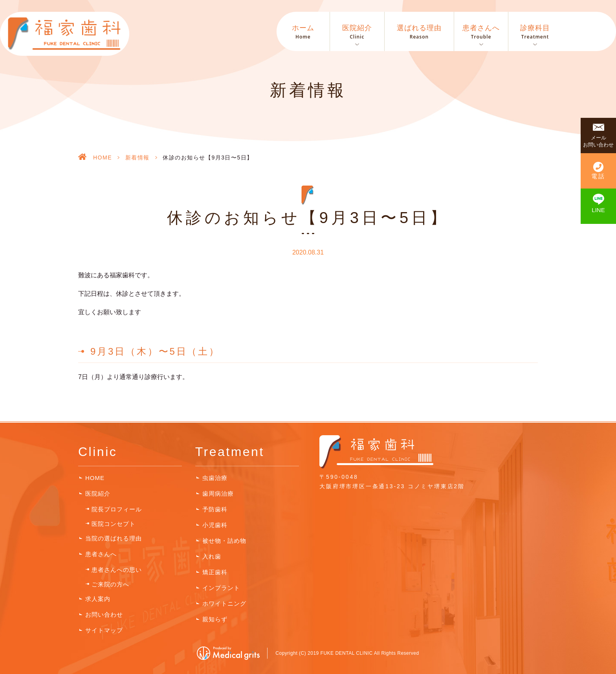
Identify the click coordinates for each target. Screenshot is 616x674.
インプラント (221, 587)
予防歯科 (214, 509)
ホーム (303, 32)
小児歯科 (214, 525)
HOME (102, 157)
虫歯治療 (214, 477)
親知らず (214, 619)
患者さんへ (101, 554)
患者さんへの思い (117, 569)
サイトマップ (104, 630)
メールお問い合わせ (598, 141)
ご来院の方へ (110, 584)
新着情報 (137, 157)
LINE (598, 210)
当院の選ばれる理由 (113, 538)
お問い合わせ (104, 614)
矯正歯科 (214, 572)
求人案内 (97, 598)
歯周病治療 (218, 493)
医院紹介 (97, 493)
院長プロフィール (117, 509)
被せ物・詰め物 (224, 540)
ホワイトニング (224, 603)
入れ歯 (211, 556)
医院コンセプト (114, 523)
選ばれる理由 (419, 32)
